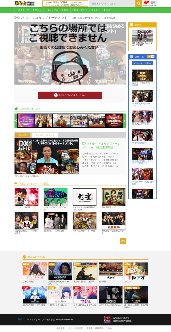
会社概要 (60, 328)
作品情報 (22, 135)
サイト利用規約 (75, 328)
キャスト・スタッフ (45, 135)
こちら (48, 5)
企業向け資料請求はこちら (99, 328)
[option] (26, 120)
